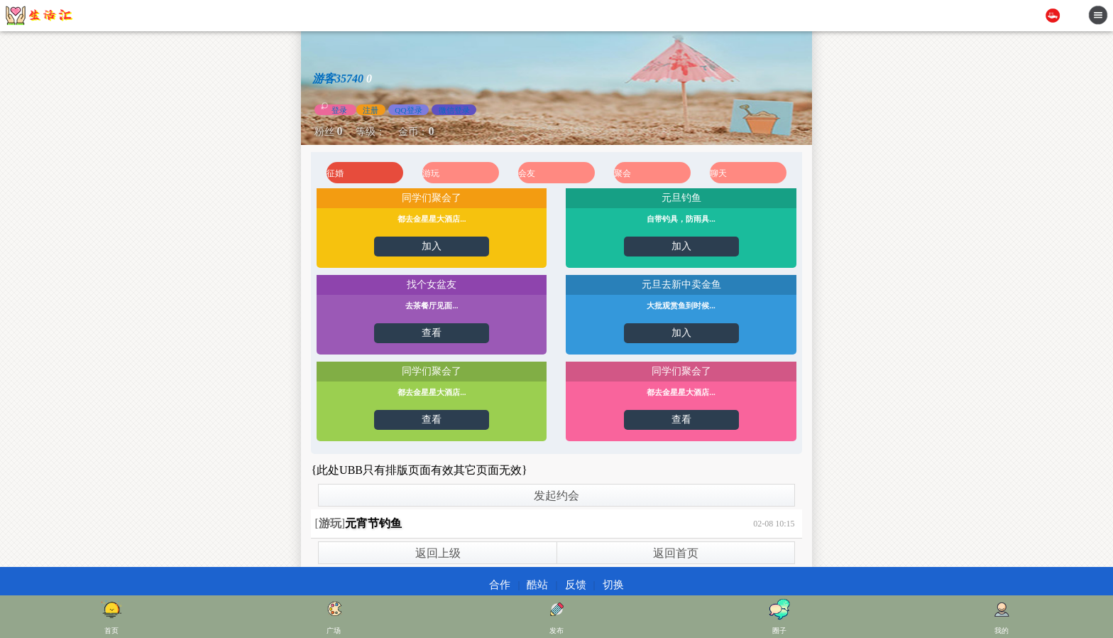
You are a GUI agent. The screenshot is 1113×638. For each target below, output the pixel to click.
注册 (370, 109)
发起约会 (556, 496)
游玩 (430, 173)
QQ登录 (408, 109)
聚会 (622, 173)
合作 (499, 584)
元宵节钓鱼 (373, 523)
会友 (526, 173)
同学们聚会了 (431, 198)
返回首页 (675, 553)
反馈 (575, 584)
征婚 (335, 173)
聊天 (718, 173)
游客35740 (337, 78)
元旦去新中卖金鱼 (681, 284)
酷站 (537, 584)
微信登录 (454, 109)
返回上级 (438, 553)
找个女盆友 (431, 284)
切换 (613, 584)
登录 (339, 109)
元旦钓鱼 (681, 198)
